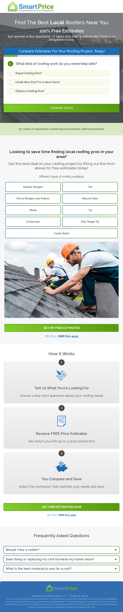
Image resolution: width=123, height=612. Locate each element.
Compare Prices (61, 108)
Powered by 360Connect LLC (49, 596)
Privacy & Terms (79, 596)
